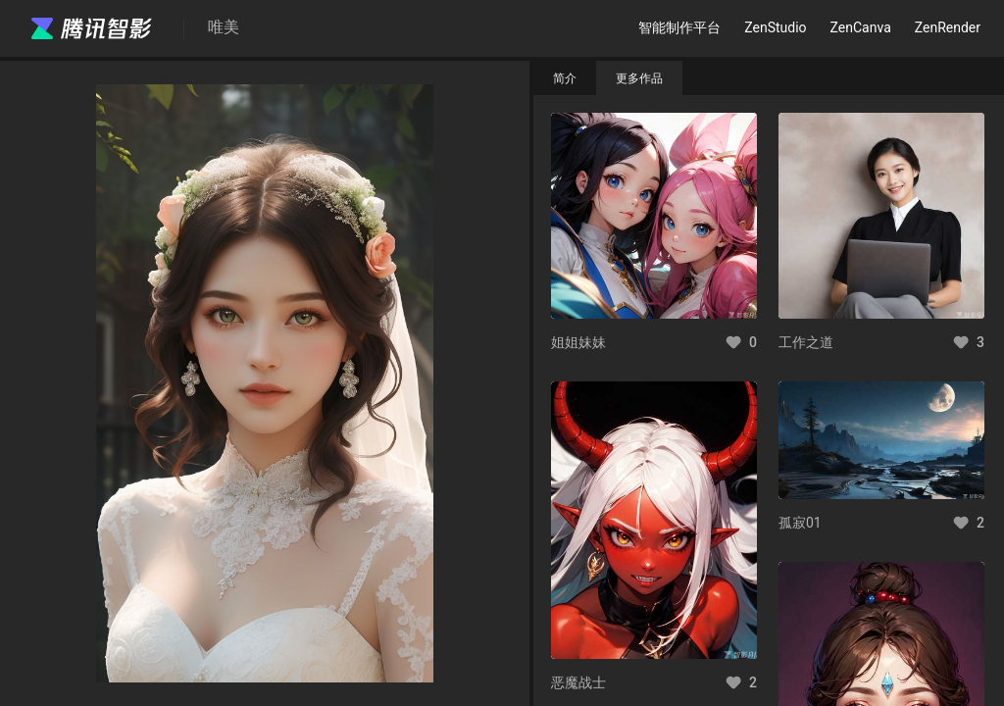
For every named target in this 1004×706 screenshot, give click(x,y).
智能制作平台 (679, 27)
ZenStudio (775, 27)
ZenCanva (860, 27)
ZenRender (947, 27)
